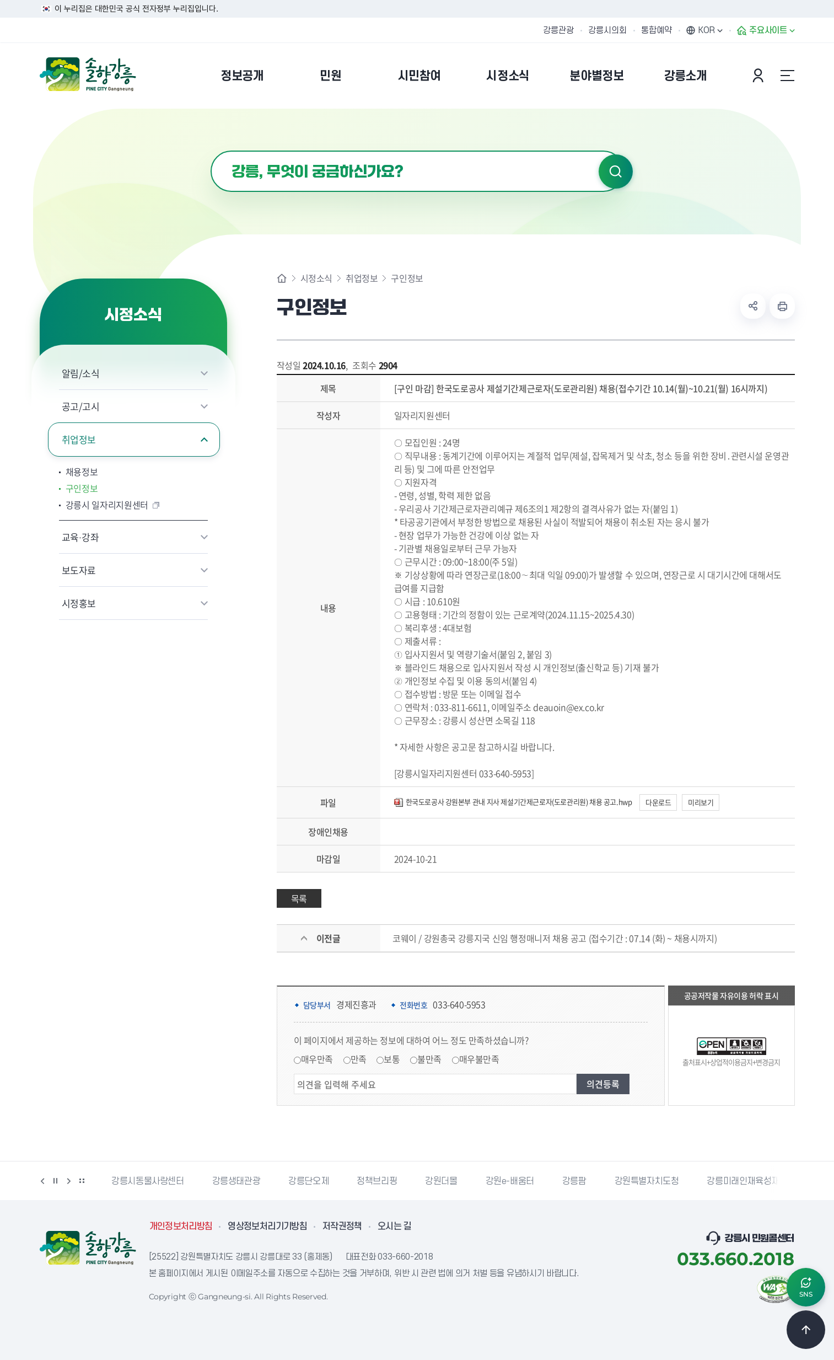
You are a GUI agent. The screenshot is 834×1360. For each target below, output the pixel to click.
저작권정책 (342, 1227)
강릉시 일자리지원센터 (107, 504)
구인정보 (82, 488)
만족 (359, 1058)
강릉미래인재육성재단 (747, 1181)
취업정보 (79, 439)
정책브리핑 (377, 1181)
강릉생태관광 (236, 1181)
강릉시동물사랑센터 (147, 1181)
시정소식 (316, 278)
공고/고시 (81, 406)
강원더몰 (441, 1181)
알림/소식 (81, 373)
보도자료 (79, 570)
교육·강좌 (80, 537)
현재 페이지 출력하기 (782, 306)
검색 (616, 171)
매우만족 (317, 1058)
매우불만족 (479, 1058)
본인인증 (759, 75)
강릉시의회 (607, 30)
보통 (392, 1058)
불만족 (429, 1058)
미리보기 (700, 802)
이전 (42, 1181)
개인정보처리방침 (181, 1227)
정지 (56, 1181)
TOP (806, 1329)
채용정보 (82, 471)
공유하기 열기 (753, 306)
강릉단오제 (308, 1181)
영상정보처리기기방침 (267, 1227)
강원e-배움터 (510, 1181)
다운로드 (658, 802)
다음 (69, 1181)
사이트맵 (788, 75)
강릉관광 (558, 30)
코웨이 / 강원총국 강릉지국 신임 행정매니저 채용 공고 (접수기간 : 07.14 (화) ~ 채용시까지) (554, 938)
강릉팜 (574, 1181)
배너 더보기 (82, 1181)
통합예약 (656, 30)
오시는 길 (395, 1227)
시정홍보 (79, 603)
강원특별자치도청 (647, 1181)
